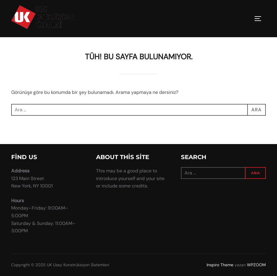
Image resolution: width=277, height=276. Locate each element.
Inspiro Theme (220, 264)
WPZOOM (256, 264)
